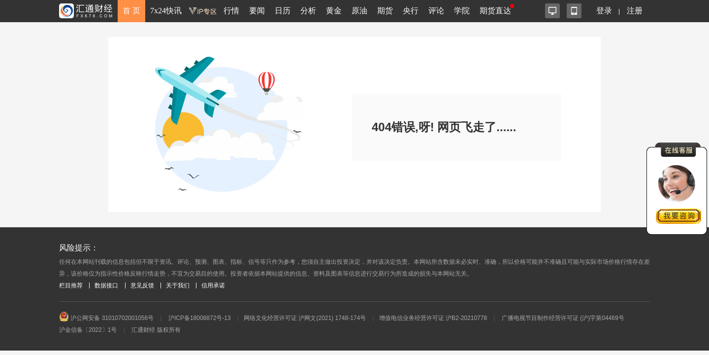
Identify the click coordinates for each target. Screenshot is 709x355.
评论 (436, 10)
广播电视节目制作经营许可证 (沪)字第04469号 (563, 318)
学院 (462, 10)
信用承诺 (213, 285)
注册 (635, 10)
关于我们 (178, 285)
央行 (411, 10)
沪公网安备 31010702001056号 (106, 318)
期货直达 (495, 10)
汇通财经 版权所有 (155, 329)
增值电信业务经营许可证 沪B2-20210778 (433, 318)
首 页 (131, 10)
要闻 (257, 10)
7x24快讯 (166, 10)
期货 (385, 10)
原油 (359, 10)
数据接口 (106, 285)
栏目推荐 (71, 285)
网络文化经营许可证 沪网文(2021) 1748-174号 (305, 318)
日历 (282, 10)
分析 (308, 10)
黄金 (334, 10)
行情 (231, 10)
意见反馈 (142, 285)
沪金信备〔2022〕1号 (88, 329)
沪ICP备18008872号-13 (199, 318)
